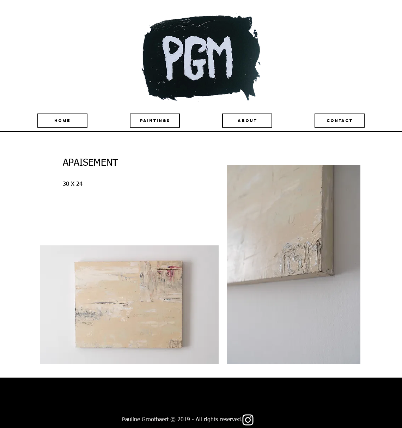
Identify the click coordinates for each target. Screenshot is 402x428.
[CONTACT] (340, 121)
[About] (247, 121)
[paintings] (155, 121)
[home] (62, 121)
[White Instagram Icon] (247, 419)
